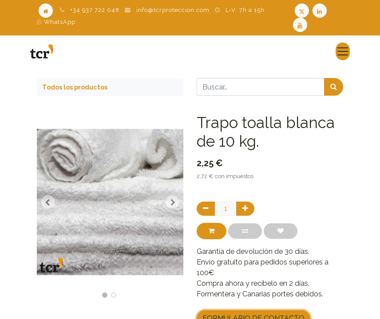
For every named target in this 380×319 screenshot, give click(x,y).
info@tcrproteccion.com (173, 10)
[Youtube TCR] (301, 24)
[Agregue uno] (245, 209)
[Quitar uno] (206, 209)
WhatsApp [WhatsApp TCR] (56, 22)
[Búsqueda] (333, 87)
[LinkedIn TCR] (321, 10)
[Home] (46, 10)
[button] (48, 202)
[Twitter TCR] (302, 10)
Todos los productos (74, 87)
